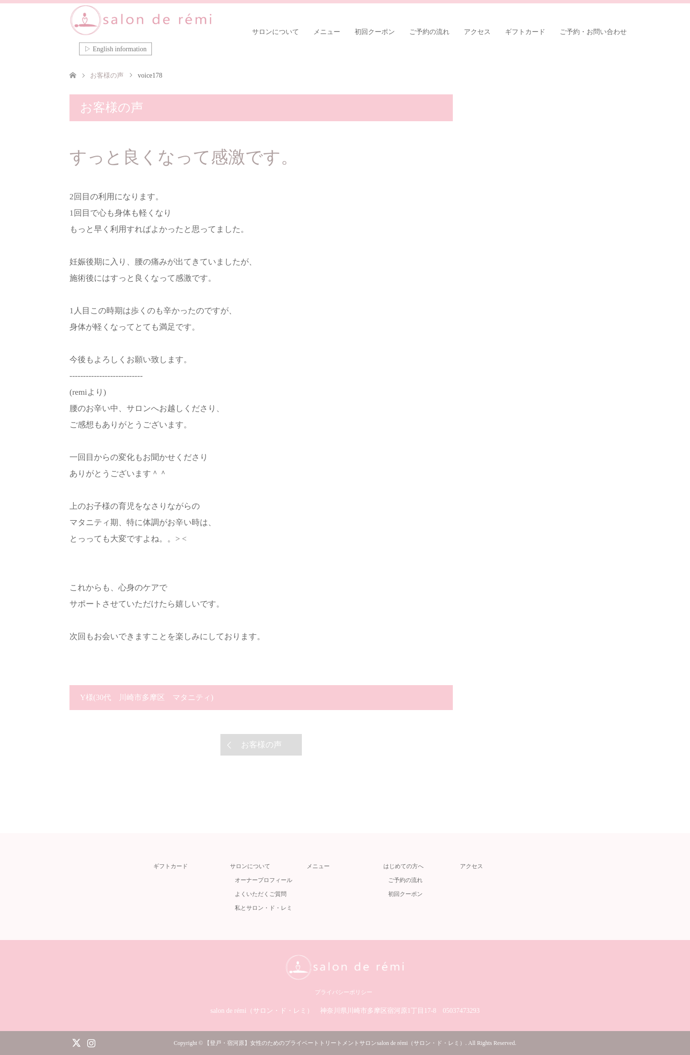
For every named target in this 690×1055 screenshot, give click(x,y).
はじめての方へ (403, 866)
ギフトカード (525, 31)
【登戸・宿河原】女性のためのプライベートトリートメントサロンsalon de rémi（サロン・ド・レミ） (334, 1043)
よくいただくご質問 (261, 894)
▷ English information (115, 49)
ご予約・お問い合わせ (593, 31)
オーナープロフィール (263, 880)
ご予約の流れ (429, 31)
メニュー (326, 31)
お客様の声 (261, 744)
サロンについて (275, 31)
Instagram (91, 1042)
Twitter (76, 1042)
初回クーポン (375, 31)
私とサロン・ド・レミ (263, 908)
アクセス (477, 31)
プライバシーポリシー (343, 992)
